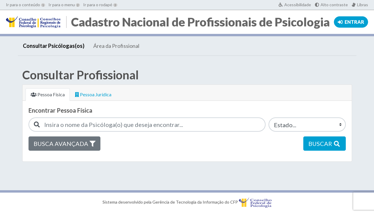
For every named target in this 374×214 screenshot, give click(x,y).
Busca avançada (64, 143)
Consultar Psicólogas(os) (53, 46)
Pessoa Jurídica (93, 94)
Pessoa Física (48, 94)
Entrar (351, 22)
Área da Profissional (116, 46)
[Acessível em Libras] (359, 4)
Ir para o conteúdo (25, 4)
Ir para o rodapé (100, 4)
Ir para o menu (64, 4)
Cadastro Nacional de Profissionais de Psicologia (200, 22)
